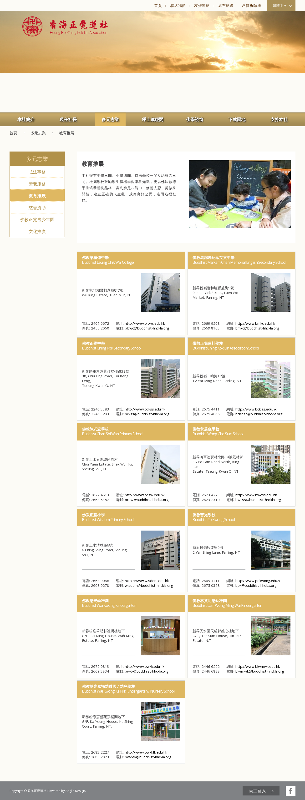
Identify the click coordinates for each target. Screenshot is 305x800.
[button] (65, 26)
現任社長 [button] (68, 119)
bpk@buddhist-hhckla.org (256, 585)
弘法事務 (37, 172)
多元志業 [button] (110, 119)
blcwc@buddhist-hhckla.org (147, 328)
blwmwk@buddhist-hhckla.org (259, 671)
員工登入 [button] (257, 791)
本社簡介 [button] (26, 119)
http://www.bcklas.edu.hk (255, 409)
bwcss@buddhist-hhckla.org (258, 499)
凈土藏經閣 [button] (152, 119)
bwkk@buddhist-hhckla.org (146, 671)
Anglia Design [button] (75, 791)
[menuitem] (157, 5)
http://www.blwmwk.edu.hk (257, 666)
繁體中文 (282, 5)
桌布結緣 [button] (225, 5)
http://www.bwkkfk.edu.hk (146, 752)
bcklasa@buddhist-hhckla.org (259, 413)
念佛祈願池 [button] (251, 5)
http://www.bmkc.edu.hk (255, 323)
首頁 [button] (158, 5)
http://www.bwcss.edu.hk (256, 494)
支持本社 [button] (279, 119)
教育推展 (37, 195)
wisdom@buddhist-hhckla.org (149, 585)
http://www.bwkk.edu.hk (144, 666)
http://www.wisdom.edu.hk (147, 580)
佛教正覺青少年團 (37, 219)
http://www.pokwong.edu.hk (258, 580)
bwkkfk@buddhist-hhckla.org (148, 756)
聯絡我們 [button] (178, 5)
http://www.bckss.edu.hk (145, 409)
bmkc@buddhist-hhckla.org (257, 328)
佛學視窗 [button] (194, 119)
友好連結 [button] (201, 5)
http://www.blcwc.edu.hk (145, 323)
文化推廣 (37, 231)
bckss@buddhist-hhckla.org (147, 413)
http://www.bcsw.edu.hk (144, 494)
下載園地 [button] (236, 119)
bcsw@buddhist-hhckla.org (147, 499)
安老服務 (37, 184)
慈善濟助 (37, 207)
